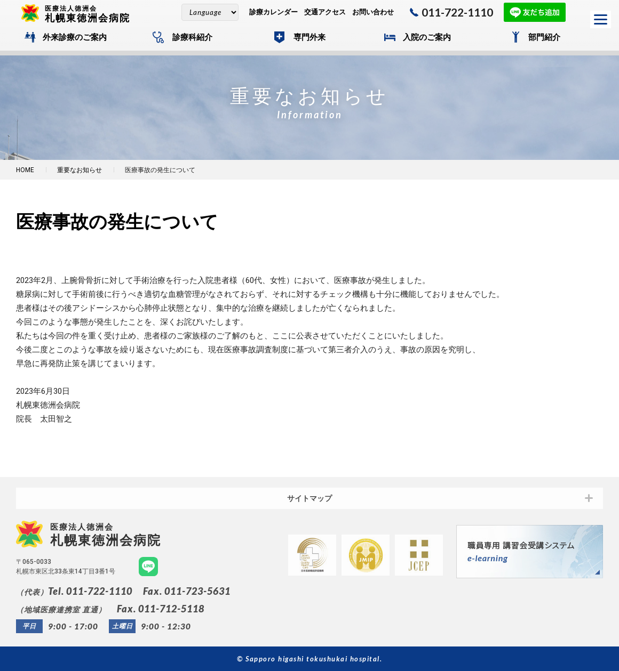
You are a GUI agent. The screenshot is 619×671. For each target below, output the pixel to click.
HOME (25, 170)
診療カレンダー (273, 12)
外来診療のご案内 (75, 37)
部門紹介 (544, 37)
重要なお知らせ (79, 170)
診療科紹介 (192, 37)
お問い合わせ (373, 12)
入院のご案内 (427, 37)
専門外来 (309, 37)
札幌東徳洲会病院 (92, 13)
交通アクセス (325, 12)
